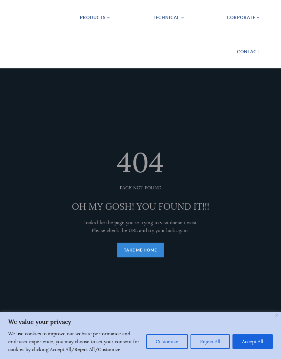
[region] (140, 335)
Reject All (210, 342)
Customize (167, 342)
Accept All (252, 342)
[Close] (276, 315)
